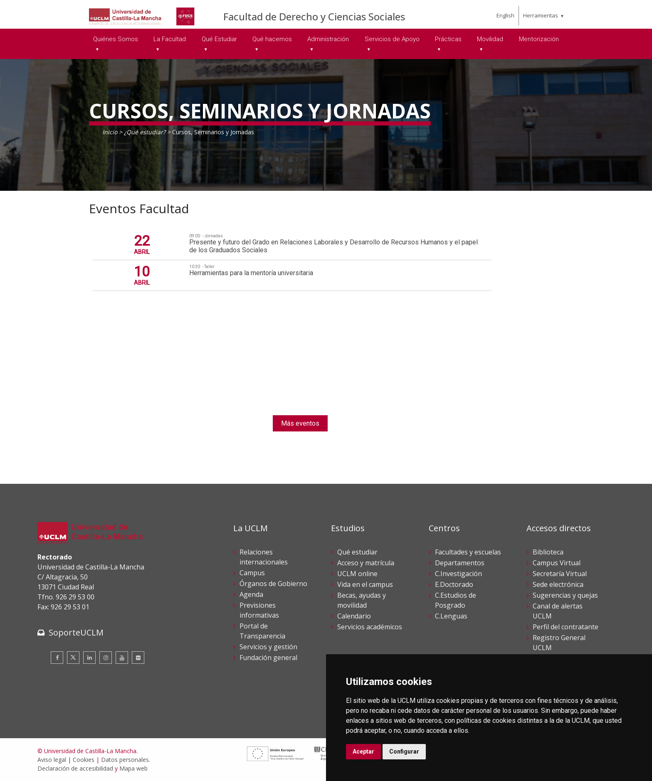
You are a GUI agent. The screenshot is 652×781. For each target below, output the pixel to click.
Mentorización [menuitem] (539, 39)
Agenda (251, 594)
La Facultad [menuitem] (169, 39)
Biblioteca (548, 552)
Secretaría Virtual (560, 573)
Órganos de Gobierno (273, 583)
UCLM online (357, 573)
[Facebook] (57, 657)
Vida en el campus (365, 584)
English (505, 15)
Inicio (109, 132)
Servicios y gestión (268, 646)
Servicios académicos (369, 626)
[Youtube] (122, 657)
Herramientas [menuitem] (540, 15)
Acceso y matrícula (365, 562)
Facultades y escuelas (468, 552)
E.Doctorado (454, 584)
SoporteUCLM (76, 632)
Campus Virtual (556, 562)
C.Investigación (458, 573)
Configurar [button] (404, 751)
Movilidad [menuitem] (490, 39)
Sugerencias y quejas (565, 595)
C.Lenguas (451, 616)
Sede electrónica (558, 584)
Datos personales (125, 760)
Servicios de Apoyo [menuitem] (392, 39)
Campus (252, 572)
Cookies (83, 760)
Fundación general (268, 657)
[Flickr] (138, 657)
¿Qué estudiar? (144, 132)
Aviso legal (51, 760)
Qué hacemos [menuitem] (272, 39)
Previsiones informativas (259, 610)
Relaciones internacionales (264, 557)
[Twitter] (73, 657)
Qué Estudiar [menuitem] (219, 39)
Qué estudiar (357, 552)
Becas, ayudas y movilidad (361, 600)
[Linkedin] (89, 657)
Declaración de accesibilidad (75, 768)
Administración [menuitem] (328, 39)
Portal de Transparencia (262, 631)
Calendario (354, 616)
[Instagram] (105, 657)
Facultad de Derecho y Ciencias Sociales (314, 16)
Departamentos (459, 562)
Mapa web (133, 768)
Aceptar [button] (363, 751)
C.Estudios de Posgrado (455, 600)
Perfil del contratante (565, 626)
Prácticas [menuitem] (448, 39)
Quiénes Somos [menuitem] (115, 39)
